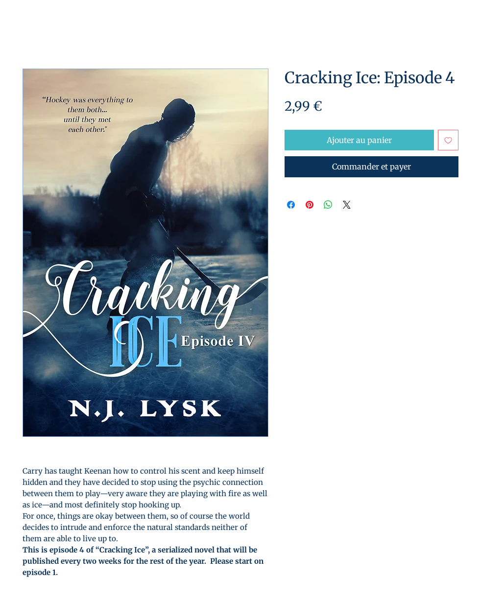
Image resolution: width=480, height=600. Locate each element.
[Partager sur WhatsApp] (328, 205)
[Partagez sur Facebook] (291, 205)
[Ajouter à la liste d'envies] (448, 140)
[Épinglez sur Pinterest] (309, 205)
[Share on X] (347, 205)
